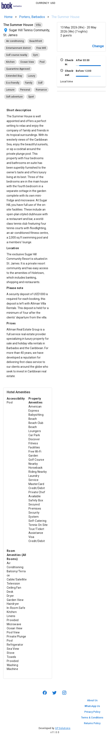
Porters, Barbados (32, 17)
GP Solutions (62, 728)
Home (8, 17)
